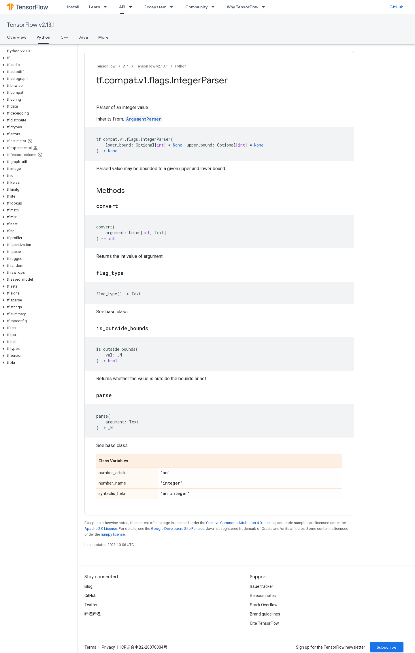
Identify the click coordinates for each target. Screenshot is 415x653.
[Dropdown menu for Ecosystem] (173, 7)
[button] (37, 58)
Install (73, 7)
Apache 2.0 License (100, 528)
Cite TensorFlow (264, 623)
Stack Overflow (264, 605)
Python (180, 66)
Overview (16, 37)
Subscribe (387, 647)
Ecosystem (155, 7)
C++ (64, 37)
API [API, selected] (122, 7)
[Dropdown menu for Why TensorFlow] (265, 7)
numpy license (113, 534)
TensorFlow (106, 66)
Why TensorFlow (242, 7)
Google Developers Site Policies (177, 528)
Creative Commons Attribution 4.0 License (241, 523)
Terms (90, 647)
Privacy (108, 647)
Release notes (263, 595)
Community (196, 7)
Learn (94, 7)
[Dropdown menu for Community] (215, 7)
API (126, 66)
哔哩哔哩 (92, 614)
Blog (88, 586)
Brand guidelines (265, 614)
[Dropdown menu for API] (132, 7)
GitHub (396, 7)
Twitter (91, 605)
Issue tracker (261, 586)
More (103, 37)
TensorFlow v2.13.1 (31, 25)
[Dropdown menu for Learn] (107, 7)
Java (83, 37)
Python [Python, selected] (43, 37)
